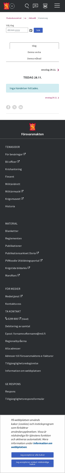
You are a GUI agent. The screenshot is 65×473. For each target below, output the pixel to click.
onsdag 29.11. (49, 69)
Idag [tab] (34, 45)
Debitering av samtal (17, 326)
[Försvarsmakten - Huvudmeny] (12, 6)
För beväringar (14, 154)
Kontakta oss (13, 303)
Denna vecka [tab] (34, 52)
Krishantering (13, 169)
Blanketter (11, 231)
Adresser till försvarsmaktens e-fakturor (29, 356)
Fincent (9, 176)
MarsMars (11, 275)
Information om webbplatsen (23, 370)
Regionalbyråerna (16, 341)
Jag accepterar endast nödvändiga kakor (32, 463)
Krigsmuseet (12, 199)
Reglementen (13, 238)
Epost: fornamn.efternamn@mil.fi (25, 333)
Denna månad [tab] (34, 58)
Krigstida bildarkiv (16, 268)
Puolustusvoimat (13, 18)
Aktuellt (32, 18)
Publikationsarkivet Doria (20, 253)
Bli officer (10, 161)
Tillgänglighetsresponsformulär (24, 399)
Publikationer (13, 245)
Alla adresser (12, 348)
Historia (10, 206)
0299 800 (11, 318)
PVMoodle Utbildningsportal (22, 260)
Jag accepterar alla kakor (32, 455)
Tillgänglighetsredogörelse (21, 363)
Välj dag (10, 25)
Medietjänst (12, 296)
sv (25, 18)
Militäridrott (12, 184)
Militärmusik (12, 191)
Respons (10, 391)
